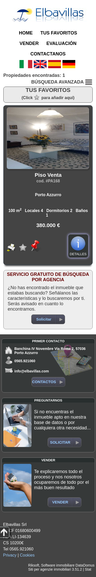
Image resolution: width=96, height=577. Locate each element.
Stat (88, 569)
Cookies (27, 555)
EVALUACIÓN (61, 43)
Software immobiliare (57, 565)
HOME (26, 33)
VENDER (29, 43)
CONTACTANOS (48, 53)
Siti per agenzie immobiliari (49, 569)
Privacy (9, 555)
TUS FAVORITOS (58, 33)
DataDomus (85, 565)
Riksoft (33, 565)
